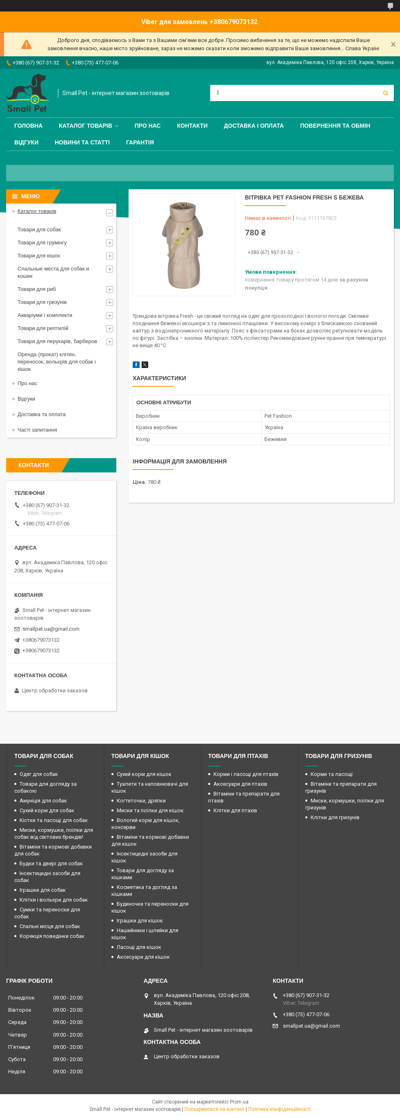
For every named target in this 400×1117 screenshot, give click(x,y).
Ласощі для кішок (139, 947)
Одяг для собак (39, 774)
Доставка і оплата (254, 125)
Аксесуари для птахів (240, 784)
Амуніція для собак (43, 801)
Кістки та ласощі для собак (54, 820)
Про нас (148, 125)
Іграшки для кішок (140, 921)
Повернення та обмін (335, 125)
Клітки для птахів (235, 810)
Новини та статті (82, 142)
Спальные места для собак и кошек (53, 272)
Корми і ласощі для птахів (245, 774)
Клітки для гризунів (335, 817)
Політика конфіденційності (279, 1109)
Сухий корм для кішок (144, 774)
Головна (28, 125)
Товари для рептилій (43, 328)
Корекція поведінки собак (52, 936)
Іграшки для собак (43, 890)
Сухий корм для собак (47, 810)
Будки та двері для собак (51, 863)
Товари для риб (37, 289)
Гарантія (140, 142)
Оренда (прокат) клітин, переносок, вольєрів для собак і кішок (57, 361)
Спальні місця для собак (50, 926)
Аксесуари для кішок (143, 957)
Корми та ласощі (332, 774)
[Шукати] (386, 93)
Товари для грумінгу (42, 242)
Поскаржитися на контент (214, 1109)
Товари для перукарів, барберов (57, 341)
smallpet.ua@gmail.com (51, 629)
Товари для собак (39, 229)
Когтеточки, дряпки (141, 801)
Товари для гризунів (42, 302)
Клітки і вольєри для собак (54, 900)
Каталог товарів (85, 125)
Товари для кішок (39, 256)
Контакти (192, 125)
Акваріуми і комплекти (45, 315)
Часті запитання (37, 430)
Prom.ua (239, 1102)
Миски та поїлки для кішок (150, 810)
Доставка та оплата (42, 414)
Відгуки (26, 142)
